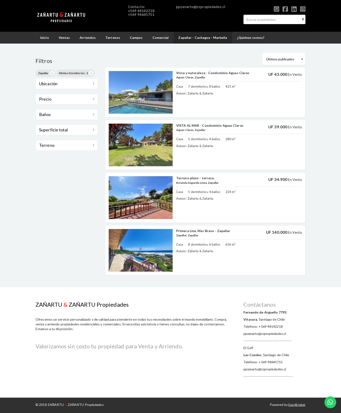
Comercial (161, 38)
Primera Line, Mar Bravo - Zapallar (203, 231)
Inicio (44, 38)
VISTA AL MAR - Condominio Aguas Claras (209, 125)
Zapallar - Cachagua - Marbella (202, 38)
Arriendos (88, 38)
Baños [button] (66, 114)
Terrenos (112, 38)
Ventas (64, 38)
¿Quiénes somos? (250, 38)
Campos (136, 38)
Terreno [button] (66, 145)
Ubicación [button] (66, 83)
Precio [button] (66, 99)
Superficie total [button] (66, 129)
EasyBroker (296, 405)
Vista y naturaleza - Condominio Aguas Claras (212, 73)
